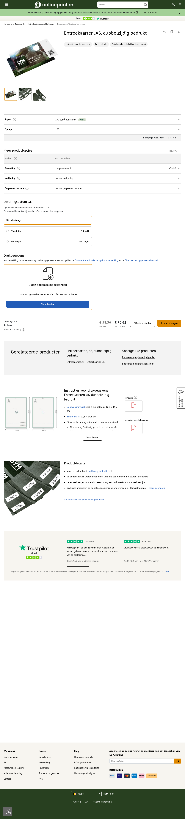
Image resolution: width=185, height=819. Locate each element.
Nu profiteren (150, 12)
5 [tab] (166, 566)
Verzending (44, 762)
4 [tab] (144, 566)
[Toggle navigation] (6, 5)
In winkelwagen (169, 323)
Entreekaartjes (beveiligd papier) (138, 357)
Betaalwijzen (45, 757)
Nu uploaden (48, 304)
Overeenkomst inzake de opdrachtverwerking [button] (96, 260)
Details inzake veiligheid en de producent (129, 44)
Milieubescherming (13, 773)
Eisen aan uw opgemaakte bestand (141, 260)
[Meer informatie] (14, 119)
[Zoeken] (120, 5)
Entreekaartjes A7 (75, 361)
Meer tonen (92, 437)
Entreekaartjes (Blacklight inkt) (138, 363)
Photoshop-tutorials (83, 757)
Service (42, 751)
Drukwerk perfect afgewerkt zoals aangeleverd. (146, 547)
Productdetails (101, 44)
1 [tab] (78, 566)
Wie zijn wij (9, 751)
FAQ (41, 778)
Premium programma (49, 773)
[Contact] (7, 811)
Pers (6, 762)
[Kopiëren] (137, 13)
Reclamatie (44, 767)
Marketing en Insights (84, 773)
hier (167, 571)
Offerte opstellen (143, 323)
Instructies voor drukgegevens (78, 44)
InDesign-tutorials (82, 762)
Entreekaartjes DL (96, 361)
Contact (7, 778)
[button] (32, 57)
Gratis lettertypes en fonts (86, 767)
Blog (76, 751)
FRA (112, 793)
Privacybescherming (102, 801)
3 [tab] (122, 566)
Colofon (77, 801)
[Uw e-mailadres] (141, 761)
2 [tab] (100, 566)
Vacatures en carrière (14, 767)
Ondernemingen (11, 757)
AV (86, 801)
